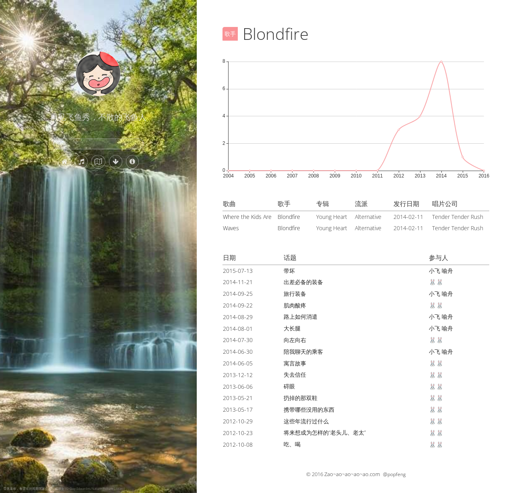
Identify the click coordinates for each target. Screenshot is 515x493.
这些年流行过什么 (306, 421)
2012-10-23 (238, 433)
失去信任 (295, 374)
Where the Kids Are (247, 217)
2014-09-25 (238, 293)
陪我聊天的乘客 (303, 351)
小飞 (434, 270)
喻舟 (447, 270)
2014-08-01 (238, 328)
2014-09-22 (238, 305)
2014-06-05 (238, 363)
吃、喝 (292, 444)
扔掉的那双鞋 (300, 398)
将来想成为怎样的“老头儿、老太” (325, 432)
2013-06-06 (238, 386)
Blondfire (289, 217)
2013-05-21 (238, 398)
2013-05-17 (238, 409)
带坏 (289, 270)
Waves (231, 228)
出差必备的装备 (303, 282)
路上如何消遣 (300, 316)
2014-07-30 (238, 340)
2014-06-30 (238, 351)
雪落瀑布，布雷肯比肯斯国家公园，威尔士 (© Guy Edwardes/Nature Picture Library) (64, 488)
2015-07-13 (238, 270)
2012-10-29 (238, 421)
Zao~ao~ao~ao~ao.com (352, 474)
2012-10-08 (238, 444)
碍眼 (289, 386)
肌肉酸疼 (295, 305)
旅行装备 (295, 293)
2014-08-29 (238, 317)
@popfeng (394, 474)
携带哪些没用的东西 (309, 409)
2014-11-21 (238, 282)
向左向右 (295, 340)
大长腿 (292, 328)
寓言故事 (295, 363)
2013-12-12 (238, 375)
